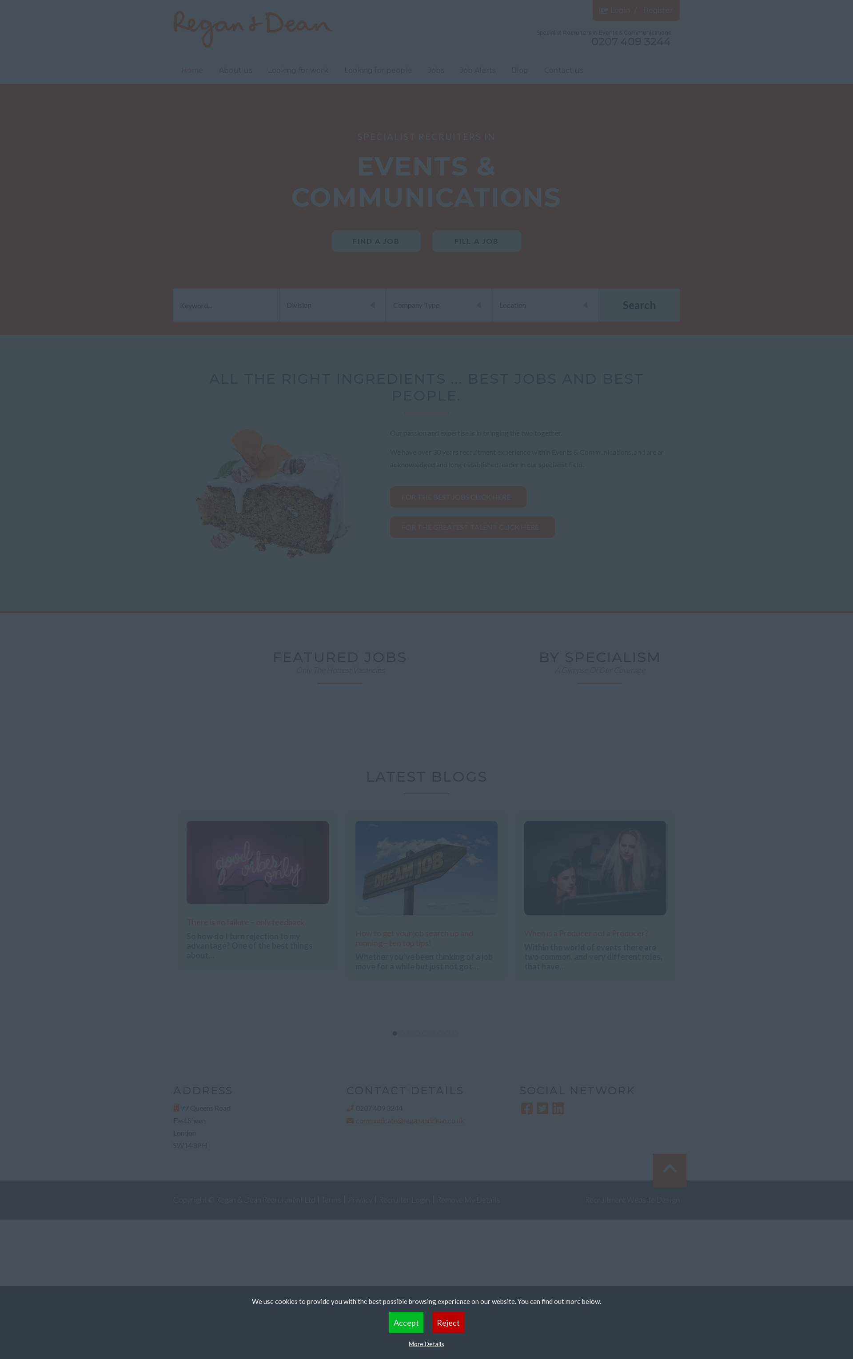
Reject (448, 1322)
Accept (406, 1322)
